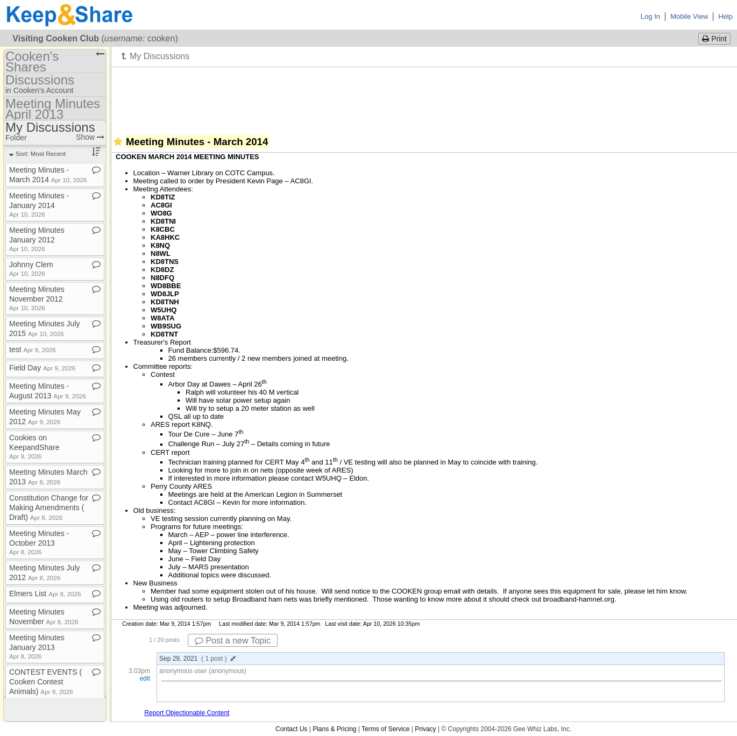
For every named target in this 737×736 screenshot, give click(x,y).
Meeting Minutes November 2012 (37, 298)
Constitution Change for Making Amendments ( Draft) (48, 507)
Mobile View (689, 16)
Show (90, 137)
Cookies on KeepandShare (34, 446)
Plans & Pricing (334, 729)
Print (714, 38)
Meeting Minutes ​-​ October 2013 (39, 542)
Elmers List (45, 593)
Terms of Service (385, 729)
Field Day (42, 367)
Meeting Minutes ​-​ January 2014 (39, 204)
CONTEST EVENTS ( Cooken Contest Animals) (45, 682)
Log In (650, 16)
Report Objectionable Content (186, 713)
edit (145, 678)
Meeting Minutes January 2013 (37, 646)
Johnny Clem (31, 268)
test (32, 349)
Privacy (425, 729)
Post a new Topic (233, 640)
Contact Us (291, 729)
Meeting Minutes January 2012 (37, 239)
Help (725, 16)
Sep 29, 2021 (197, 658)
